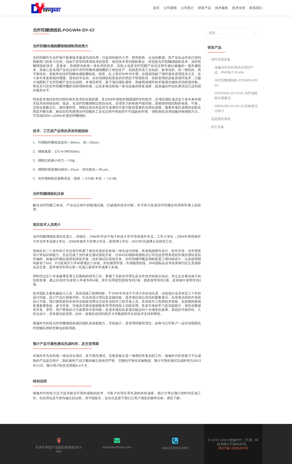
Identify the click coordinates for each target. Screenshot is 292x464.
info (116, 447)
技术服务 (221, 8)
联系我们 (255, 8)
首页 (156, 8)
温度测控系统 (221, 119)
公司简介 (187, 8)
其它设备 (217, 127)
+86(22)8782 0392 (175, 448)
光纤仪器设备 (221, 59)
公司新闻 (170, 8)
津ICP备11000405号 (233, 448)
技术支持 (238, 8)
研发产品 (204, 8)
